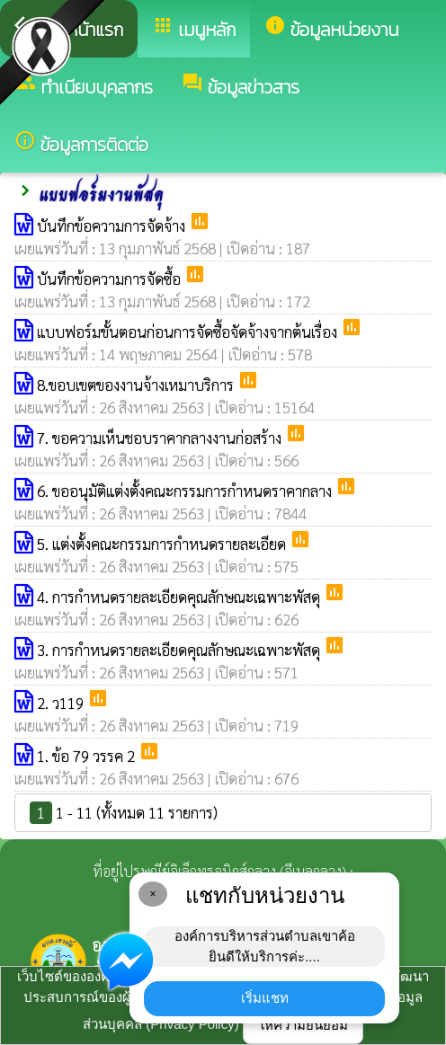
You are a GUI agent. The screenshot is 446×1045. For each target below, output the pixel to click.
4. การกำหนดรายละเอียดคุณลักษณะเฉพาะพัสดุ (180, 597)
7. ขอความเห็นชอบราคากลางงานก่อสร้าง (161, 437)
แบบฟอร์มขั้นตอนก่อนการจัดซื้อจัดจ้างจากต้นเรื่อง (189, 331)
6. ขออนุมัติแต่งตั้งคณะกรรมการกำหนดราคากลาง (186, 490)
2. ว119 (62, 703)
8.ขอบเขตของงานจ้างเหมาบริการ (137, 384)
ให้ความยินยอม (303, 1024)
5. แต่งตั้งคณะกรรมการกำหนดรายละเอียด (163, 543)
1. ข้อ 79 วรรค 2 (87, 756)
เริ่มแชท (265, 997)
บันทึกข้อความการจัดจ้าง (113, 225)
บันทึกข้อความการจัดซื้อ (110, 278)
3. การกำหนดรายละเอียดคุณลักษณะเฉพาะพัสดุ (180, 650)
